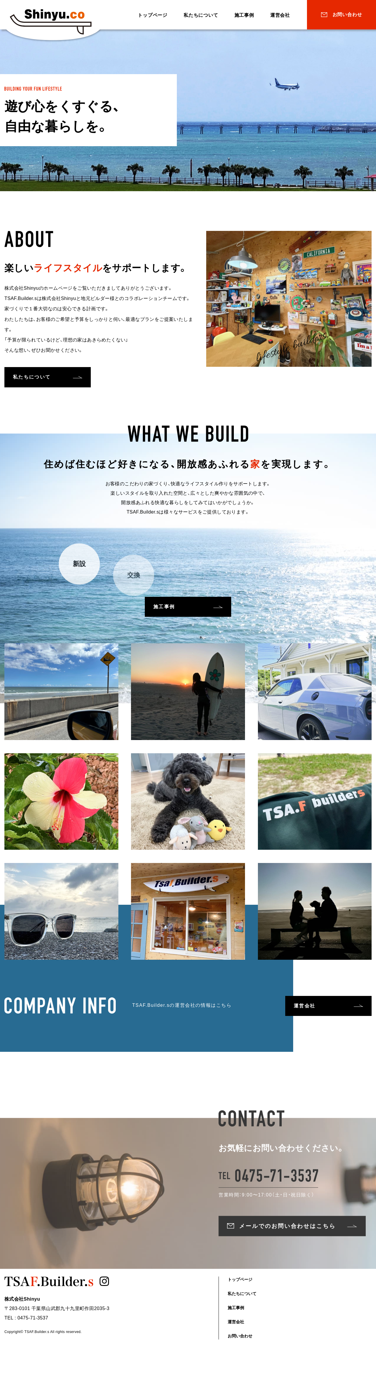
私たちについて (201, 15)
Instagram (106, 1284)
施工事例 (244, 15)
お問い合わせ (347, 14)
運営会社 (280, 15)
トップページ (152, 15)
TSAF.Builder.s (53, 22)
